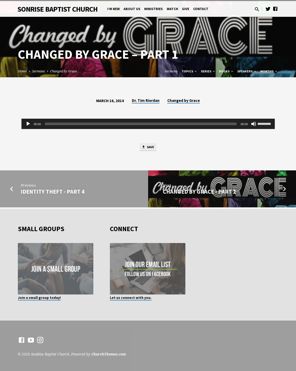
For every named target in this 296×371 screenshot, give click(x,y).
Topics (190, 71)
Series (208, 71)
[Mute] (253, 123)
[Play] (28, 123)
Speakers (247, 71)
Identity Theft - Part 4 (53, 192)
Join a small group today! (39, 298)
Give (185, 9)
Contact (200, 9)
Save (148, 148)
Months (269, 71)
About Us (132, 9)
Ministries (153, 9)
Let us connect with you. (130, 298)
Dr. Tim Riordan (146, 100)
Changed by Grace (183, 100)
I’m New (113, 9)
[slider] (141, 124)
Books (226, 71)
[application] (148, 124)
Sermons (38, 71)
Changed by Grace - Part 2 (199, 192)
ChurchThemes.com (108, 354)
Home (22, 71)
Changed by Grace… (65, 71)
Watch (172, 9)
